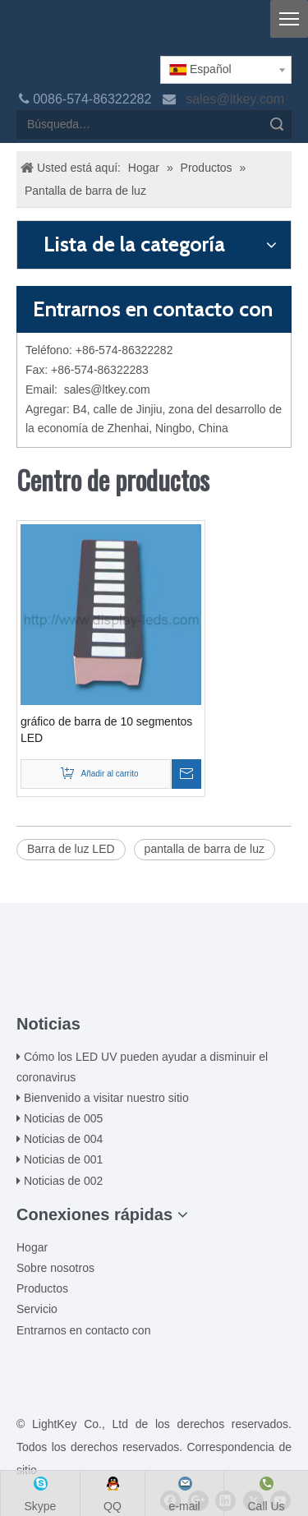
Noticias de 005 (63, 1118)
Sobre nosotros (55, 1267)
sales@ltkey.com (236, 99)
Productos (42, 1288)
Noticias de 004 (63, 1138)
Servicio (36, 1309)
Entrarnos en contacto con (83, 1330)
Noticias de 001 (63, 1159)
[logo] (29, 34)
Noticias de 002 (63, 1180)
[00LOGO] (154, 961)
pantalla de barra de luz (204, 848)
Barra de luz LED (71, 848)
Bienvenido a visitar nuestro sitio (106, 1097)
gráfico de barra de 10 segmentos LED (106, 729)
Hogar (32, 1247)
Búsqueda (277, 124)
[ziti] (154, 988)
